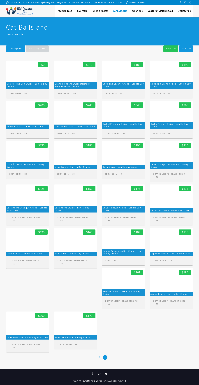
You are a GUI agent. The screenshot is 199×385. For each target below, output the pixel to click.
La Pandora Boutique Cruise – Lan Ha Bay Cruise (27, 209)
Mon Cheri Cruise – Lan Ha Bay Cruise (75, 126)
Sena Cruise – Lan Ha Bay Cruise (72, 337)
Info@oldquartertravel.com (110, 2)
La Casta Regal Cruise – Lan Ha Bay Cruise (122, 209)
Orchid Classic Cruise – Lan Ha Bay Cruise (25, 165)
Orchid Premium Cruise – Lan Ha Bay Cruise (122, 125)
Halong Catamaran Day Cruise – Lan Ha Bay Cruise (122, 252)
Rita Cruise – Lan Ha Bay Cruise (72, 253)
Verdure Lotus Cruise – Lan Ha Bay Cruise (121, 292)
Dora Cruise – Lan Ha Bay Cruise (120, 166)
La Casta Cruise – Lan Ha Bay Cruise (170, 210)
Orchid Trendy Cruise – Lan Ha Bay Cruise (169, 125)
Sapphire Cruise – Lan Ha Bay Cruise (170, 253)
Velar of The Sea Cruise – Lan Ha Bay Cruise (27, 85)
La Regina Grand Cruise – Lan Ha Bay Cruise (170, 85)
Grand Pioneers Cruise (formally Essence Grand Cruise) (72, 85)
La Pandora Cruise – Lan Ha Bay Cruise (72, 209)
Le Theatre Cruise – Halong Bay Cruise (28, 337)
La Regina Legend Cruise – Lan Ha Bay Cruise (123, 85)
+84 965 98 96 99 (137, 2)
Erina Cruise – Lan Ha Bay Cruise (72, 166)
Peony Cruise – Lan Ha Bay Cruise (25, 126)
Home (9, 34)
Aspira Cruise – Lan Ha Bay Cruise (168, 294)
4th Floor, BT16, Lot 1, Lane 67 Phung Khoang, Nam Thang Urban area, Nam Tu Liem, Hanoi (50, 2)
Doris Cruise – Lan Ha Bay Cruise (24, 253)
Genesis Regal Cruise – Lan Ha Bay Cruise (169, 165)
